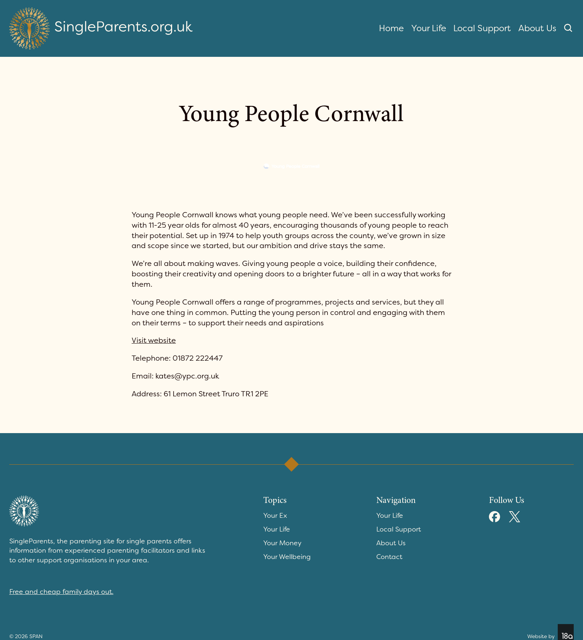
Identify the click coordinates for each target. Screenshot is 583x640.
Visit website (154, 340)
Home (391, 28)
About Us (537, 28)
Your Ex (275, 515)
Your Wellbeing (287, 556)
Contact (389, 556)
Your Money (282, 543)
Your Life (428, 28)
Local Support (482, 28)
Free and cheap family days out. (61, 591)
